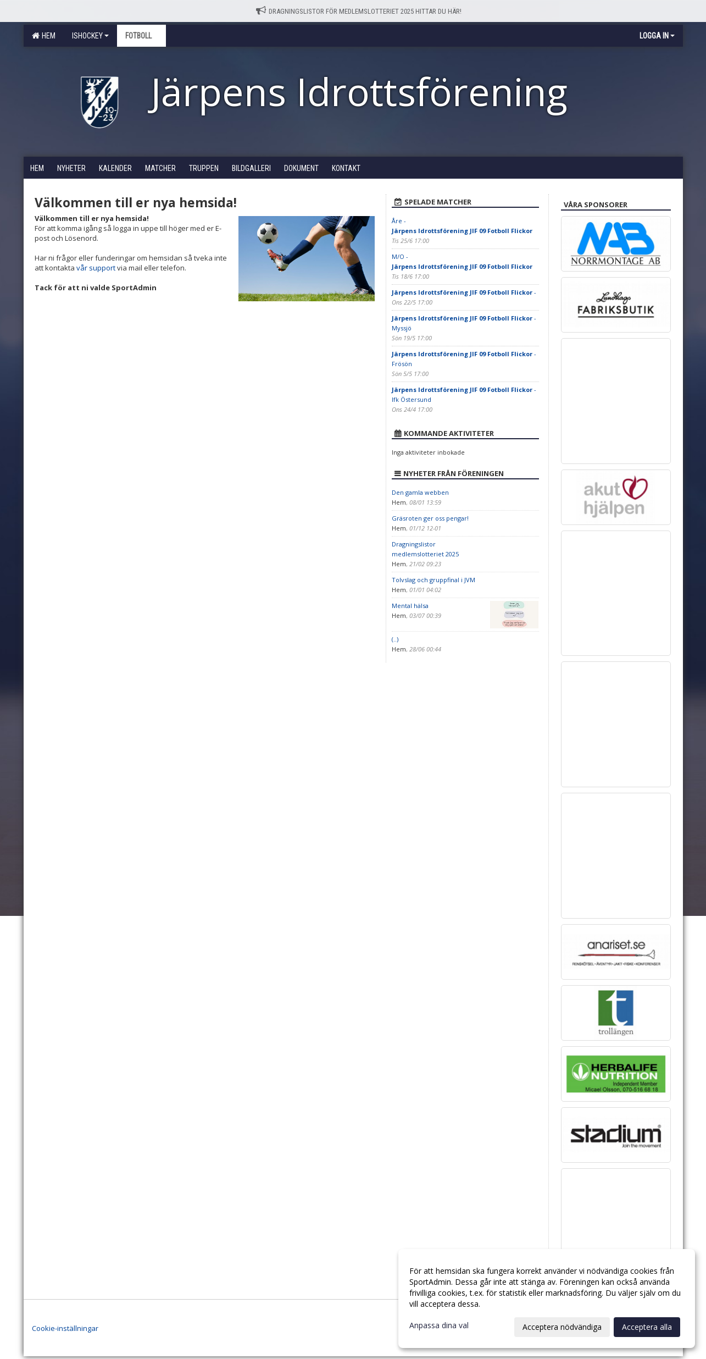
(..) (395, 639)
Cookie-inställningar (65, 1328)
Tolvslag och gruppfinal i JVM (433, 580)
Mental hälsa (410, 605)
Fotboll (141, 35)
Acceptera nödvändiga (562, 1327)
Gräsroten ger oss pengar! (430, 518)
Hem (43, 35)
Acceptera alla (647, 1327)
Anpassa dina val (439, 1325)
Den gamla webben (420, 492)
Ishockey (90, 35)
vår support (95, 268)
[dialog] (546, 1298)
